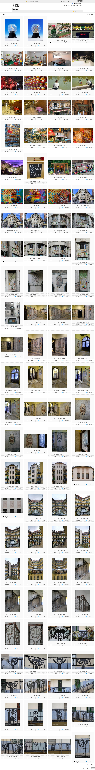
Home (3, 14)
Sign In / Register (78, 11)
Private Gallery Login (33, 1)
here (76, 5)
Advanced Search (78, 3)
